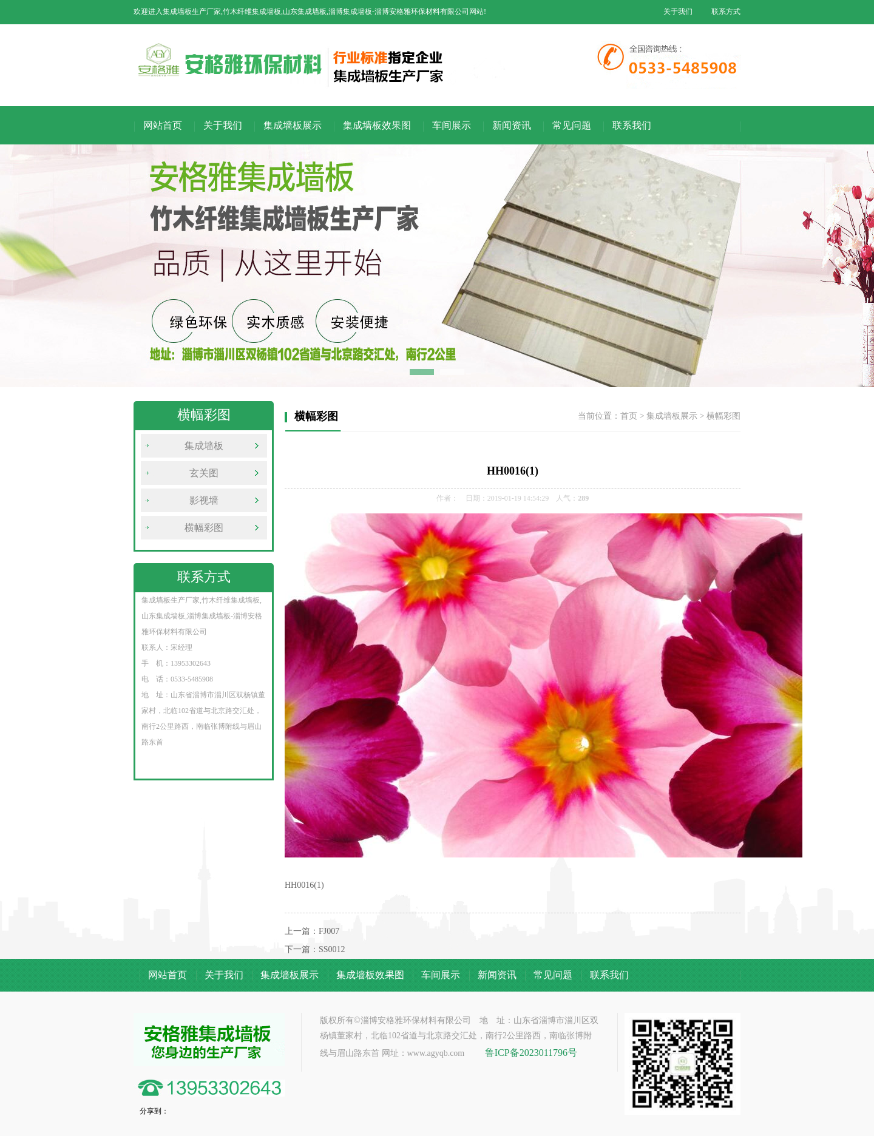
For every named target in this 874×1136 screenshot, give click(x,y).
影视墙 (203, 500)
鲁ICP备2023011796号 (531, 1052)
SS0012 (332, 949)
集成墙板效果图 (377, 125)
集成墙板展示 (292, 125)
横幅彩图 (204, 527)
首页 (628, 416)
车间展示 (451, 125)
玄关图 (203, 473)
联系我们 (631, 125)
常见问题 (571, 125)
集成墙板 (204, 446)
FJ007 (329, 931)
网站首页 (162, 125)
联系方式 (725, 11)
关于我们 (678, 11)
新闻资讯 (511, 125)
